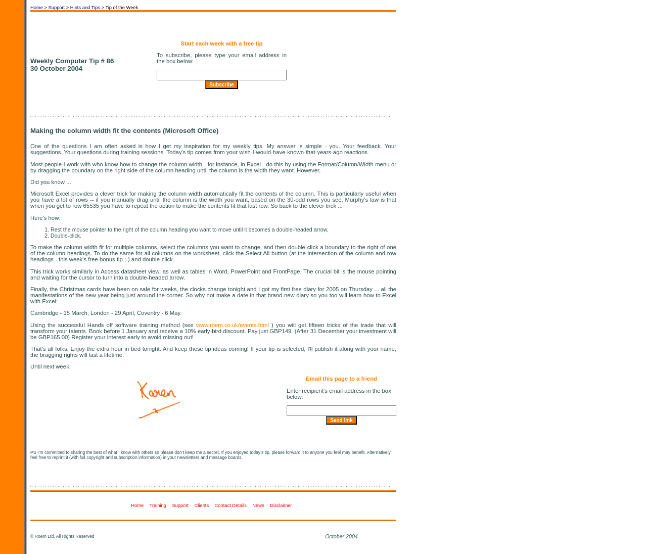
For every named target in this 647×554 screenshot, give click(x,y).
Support (57, 7)
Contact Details (231, 505)
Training (159, 505)
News (258, 505)
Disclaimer (281, 505)
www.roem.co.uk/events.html (232, 325)
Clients (202, 505)
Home (36, 7)
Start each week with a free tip (222, 43)
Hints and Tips (85, 7)
